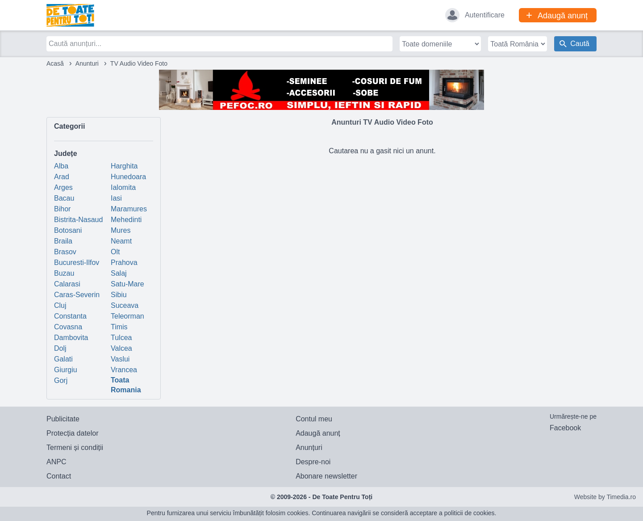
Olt (115, 252)
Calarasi (67, 284)
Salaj (119, 273)
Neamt (121, 241)
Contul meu (314, 419)
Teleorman (127, 316)
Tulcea (121, 337)
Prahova (124, 262)
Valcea (121, 348)
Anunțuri (309, 447)
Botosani (68, 230)
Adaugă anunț (318, 433)
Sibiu (119, 294)
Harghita (124, 166)
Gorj (60, 380)
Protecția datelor (72, 433)
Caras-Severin (77, 294)
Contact (58, 476)
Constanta (70, 316)
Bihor (62, 209)
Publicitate (62, 419)
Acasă (55, 63)
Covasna (68, 327)
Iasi (116, 198)
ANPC (56, 462)
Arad (61, 177)
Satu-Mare (127, 284)
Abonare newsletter (326, 476)
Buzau (64, 273)
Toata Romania (126, 385)
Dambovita (71, 337)
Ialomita (123, 187)
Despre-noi (313, 462)
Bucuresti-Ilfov (76, 262)
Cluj (60, 305)
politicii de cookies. (470, 513)
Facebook (565, 428)
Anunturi (87, 63)
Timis (119, 327)
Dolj (60, 348)
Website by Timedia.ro (605, 496)
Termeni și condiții (74, 447)
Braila (63, 241)
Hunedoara (128, 177)
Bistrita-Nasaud (78, 219)
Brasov (65, 252)
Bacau (64, 198)
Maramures (129, 209)
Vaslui (120, 359)
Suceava (124, 305)
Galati (63, 359)
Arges (63, 187)
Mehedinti (126, 219)
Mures (120, 230)
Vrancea (124, 370)
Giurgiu (65, 370)
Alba (61, 166)
